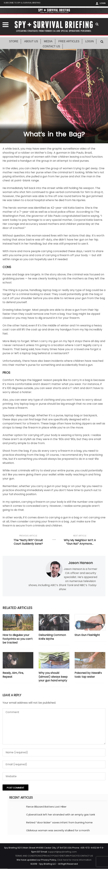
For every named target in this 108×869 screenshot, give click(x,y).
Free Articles (68, 41)
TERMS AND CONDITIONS (28, 856)
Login (102, 3)
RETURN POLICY (69, 856)
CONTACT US (86, 856)
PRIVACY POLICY (51, 856)
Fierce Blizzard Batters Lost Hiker (46, 807)
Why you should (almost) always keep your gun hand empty (53, 677)
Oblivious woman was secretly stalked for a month (58, 830)
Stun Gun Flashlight (87, 635)
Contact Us (51, 46)
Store (13, 41)
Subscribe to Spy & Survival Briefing (24, 3)
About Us (31, 41)
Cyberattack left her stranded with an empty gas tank (60, 815)
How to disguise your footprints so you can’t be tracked (18, 639)
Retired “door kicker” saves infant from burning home (59, 823)
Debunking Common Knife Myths (52, 637)
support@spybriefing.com (62, 852)
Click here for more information (74, 860)
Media (48, 41)
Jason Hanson (80, 563)
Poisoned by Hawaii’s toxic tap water (88, 675)
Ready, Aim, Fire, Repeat (13, 675)
